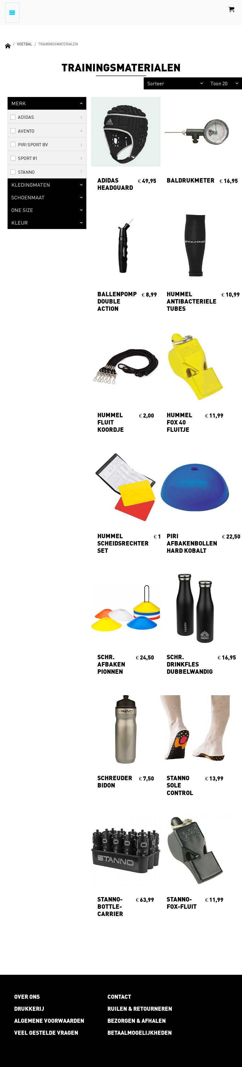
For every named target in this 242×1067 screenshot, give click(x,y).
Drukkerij (29, 1008)
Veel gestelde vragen (46, 1032)
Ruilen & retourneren (139, 1008)
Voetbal (24, 44)
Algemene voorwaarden (49, 1020)
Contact (119, 996)
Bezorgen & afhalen (136, 1020)
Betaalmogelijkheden (139, 1032)
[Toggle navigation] (12, 13)
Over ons (27, 996)
